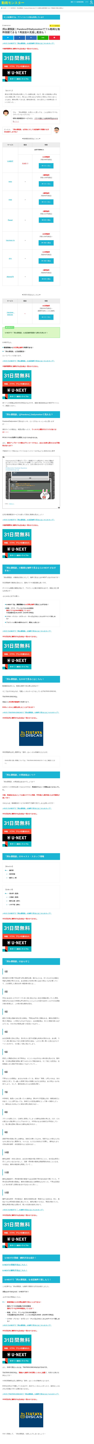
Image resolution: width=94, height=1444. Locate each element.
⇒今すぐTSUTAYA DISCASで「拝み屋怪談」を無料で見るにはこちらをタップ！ (30, 712)
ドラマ (86, 2)
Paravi (10, 220)
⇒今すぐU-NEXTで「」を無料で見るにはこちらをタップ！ (23, 1210)
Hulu (10, 181)
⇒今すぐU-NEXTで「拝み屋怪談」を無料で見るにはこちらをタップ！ (27, 631)
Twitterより (11, 503)
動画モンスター (13, 3)
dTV (10, 258)
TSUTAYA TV (10, 240)
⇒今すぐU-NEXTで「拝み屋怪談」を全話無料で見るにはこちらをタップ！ (28, 43)
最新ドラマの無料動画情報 (77, 2)
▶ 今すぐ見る (46, 243)
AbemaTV (10, 277)
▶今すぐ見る (46, 166)
